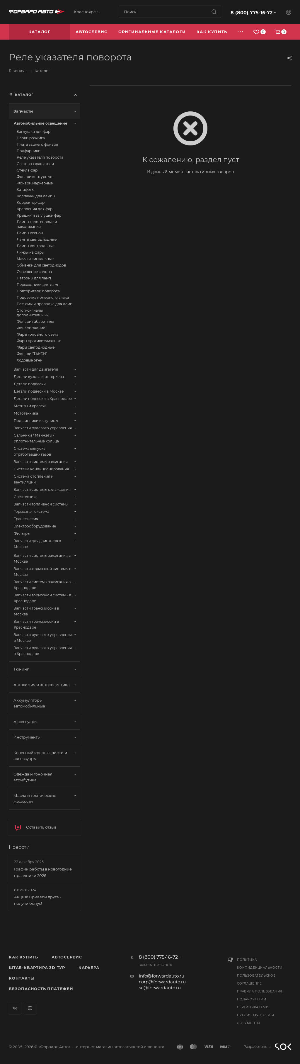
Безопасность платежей (41, 988)
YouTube (30, 1008)
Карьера (89, 967)
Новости (19, 847)
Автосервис (67, 957)
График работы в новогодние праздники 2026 (43, 872)
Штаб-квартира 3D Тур (37, 967)
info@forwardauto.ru (161, 976)
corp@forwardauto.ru (162, 982)
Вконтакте (15, 1008)
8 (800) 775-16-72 (251, 13)
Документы (248, 1023)
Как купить (23, 957)
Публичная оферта (256, 1015)
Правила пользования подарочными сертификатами (259, 999)
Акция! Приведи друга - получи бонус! (37, 900)
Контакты (21, 978)
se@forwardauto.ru (160, 987)
